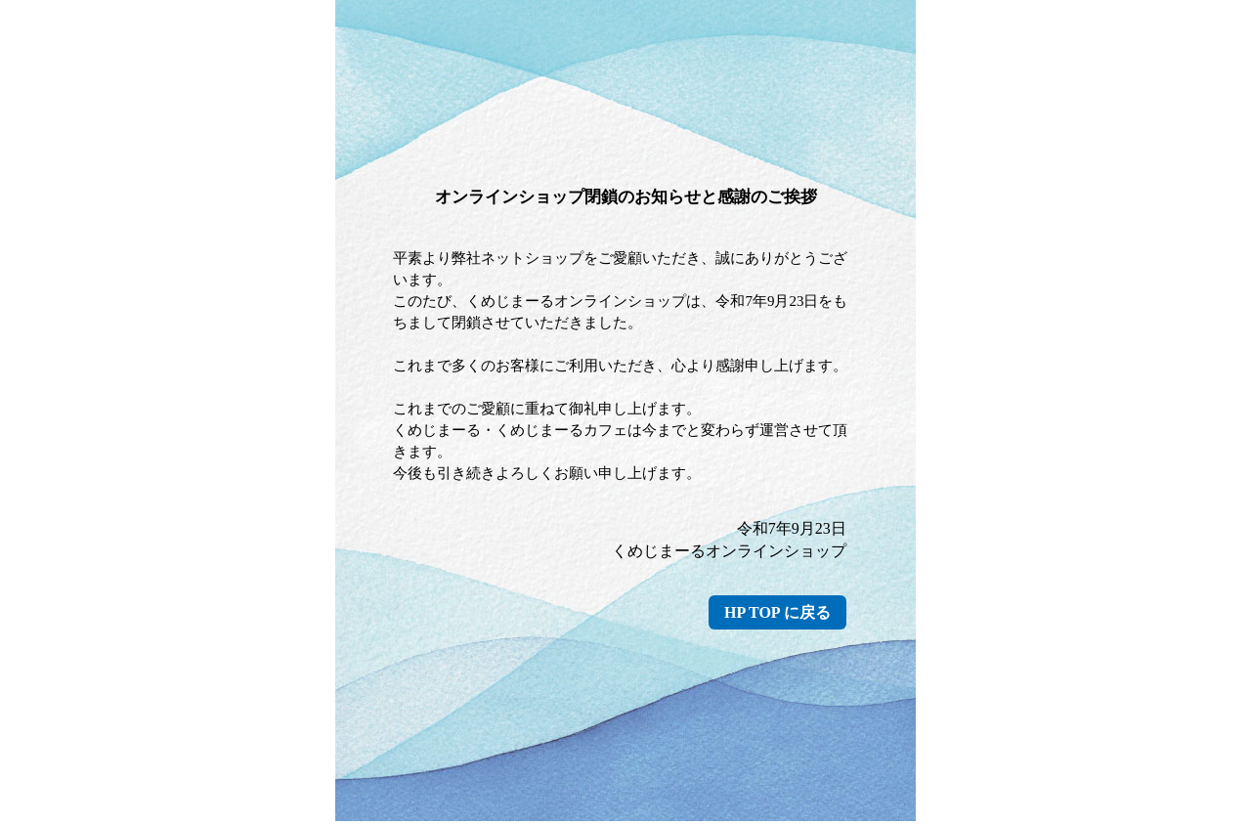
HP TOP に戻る (777, 612)
